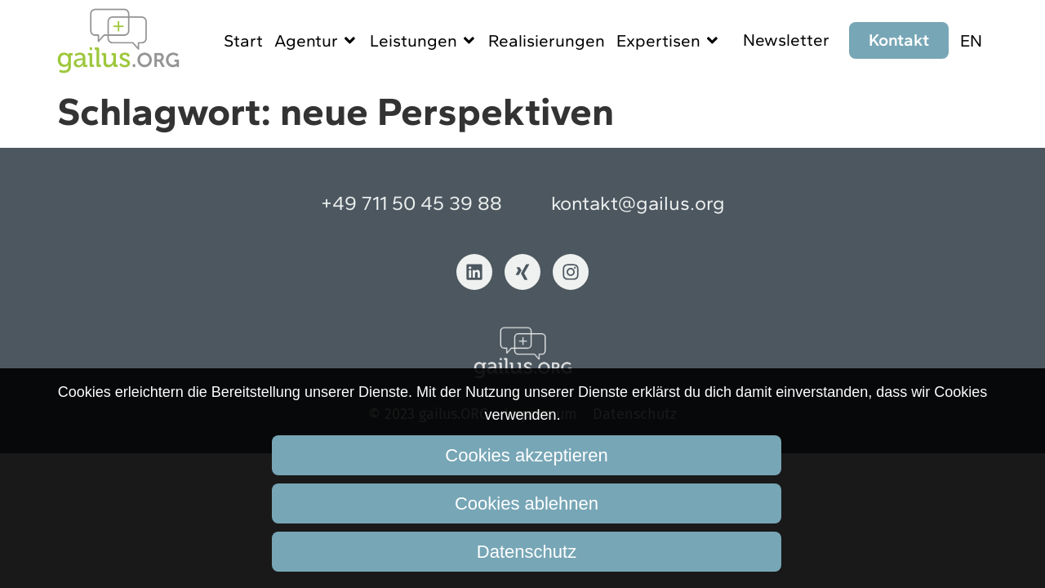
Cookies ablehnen (526, 503)
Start (243, 40)
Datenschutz (526, 551)
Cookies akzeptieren (526, 455)
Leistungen (424, 40)
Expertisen (668, 40)
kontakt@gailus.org (638, 203)
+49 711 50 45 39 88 (411, 203)
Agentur (316, 40)
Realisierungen (546, 40)
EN (971, 40)
